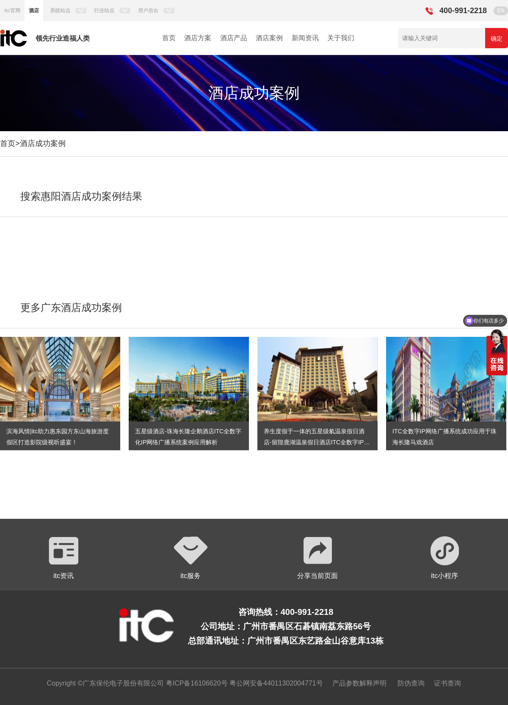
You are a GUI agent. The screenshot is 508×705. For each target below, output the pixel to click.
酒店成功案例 (43, 143)
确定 (496, 38)
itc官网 (12, 11)
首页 (169, 37)
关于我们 (340, 37)
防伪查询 (411, 683)
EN (501, 11)
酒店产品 (233, 37)
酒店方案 (197, 37)
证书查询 (447, 683)
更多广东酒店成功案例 (71, 307)
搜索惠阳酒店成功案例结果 (81, 196)
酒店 (34, 11)
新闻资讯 (305, 37)
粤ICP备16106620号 (195, 683)
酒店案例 (269, 37)
